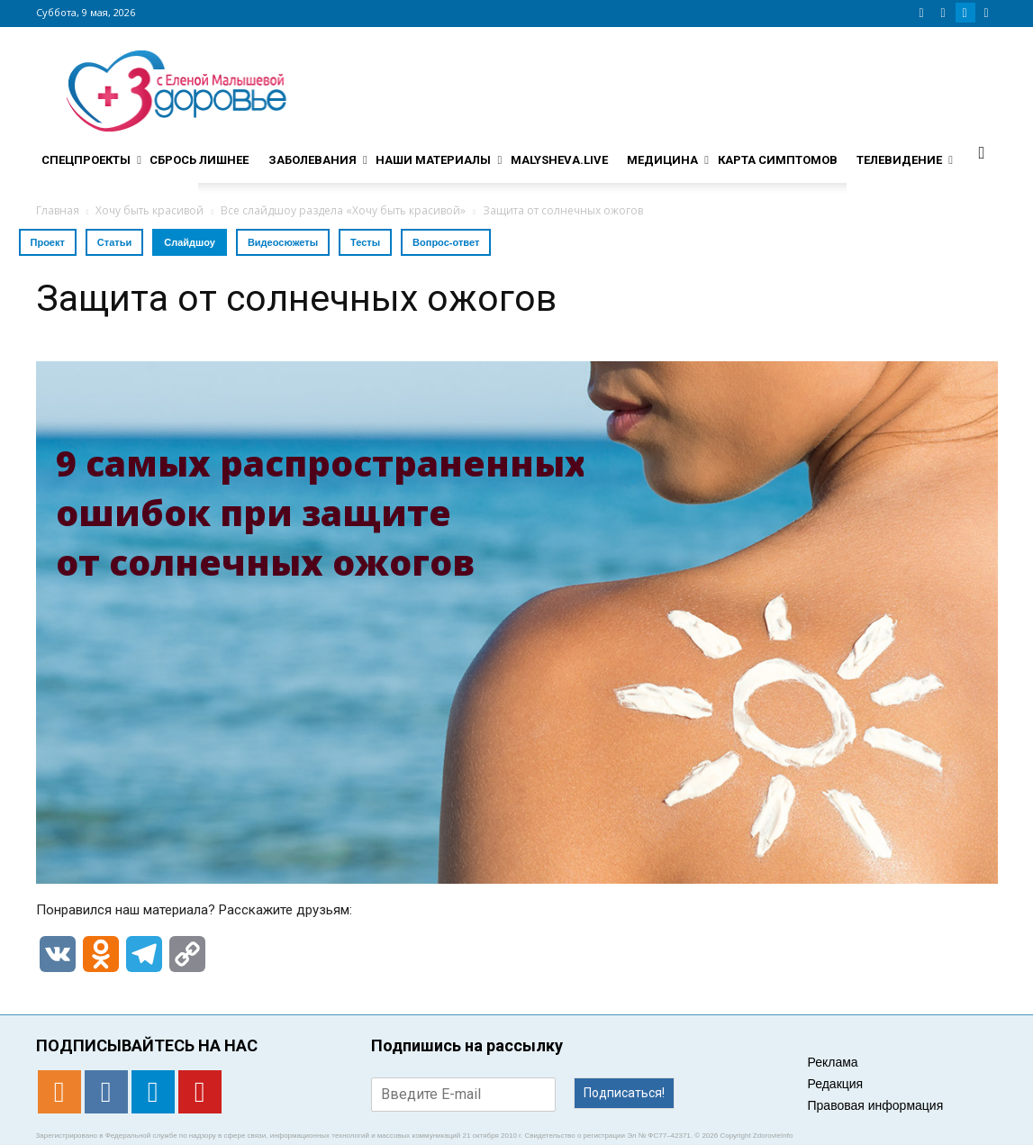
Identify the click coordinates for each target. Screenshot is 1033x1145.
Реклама (833, 1062)
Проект (48, 242)
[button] (981, 152)
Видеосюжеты (283, 242)
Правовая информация (876, 1105)
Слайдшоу (189, 242)
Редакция (836, 1084)
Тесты (365, 242)
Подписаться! (624, 1093)
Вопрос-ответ (445, 242)
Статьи (114, 242)
